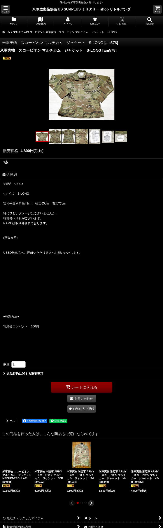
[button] (5, 9)
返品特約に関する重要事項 (23, 373)
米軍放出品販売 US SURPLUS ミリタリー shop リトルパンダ (81, 9)
